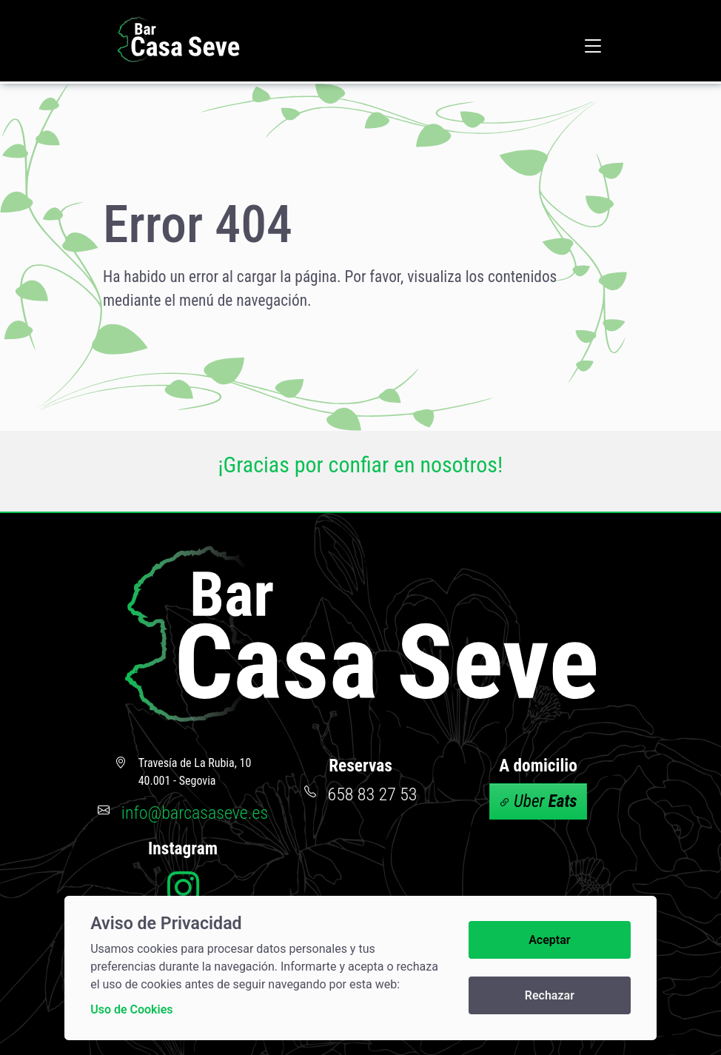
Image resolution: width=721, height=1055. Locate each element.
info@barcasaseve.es (194, 813)
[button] (593, 45)
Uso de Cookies (131, 1009)
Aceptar (549, 940)
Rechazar (549, 995)
